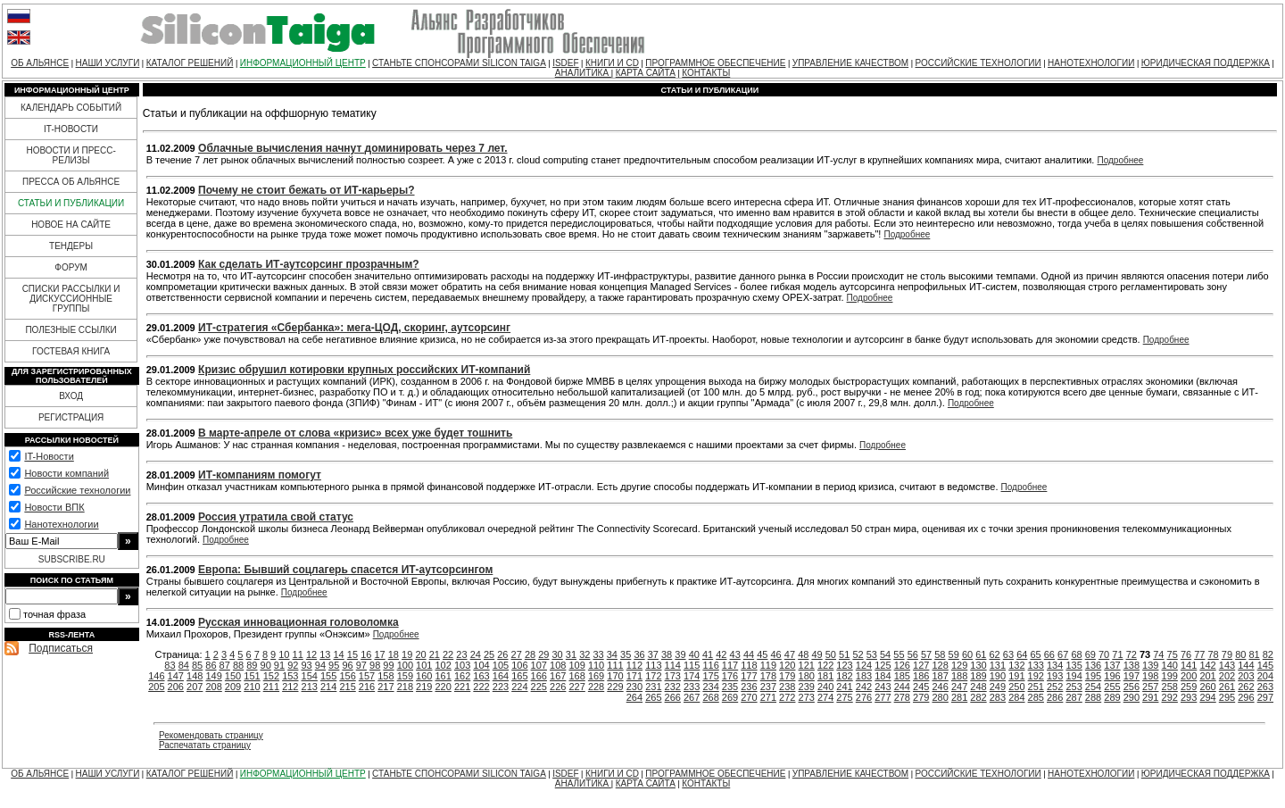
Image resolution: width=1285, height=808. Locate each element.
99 (388, 665)
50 (830, 654)
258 (1170, 686)
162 (462, 676)
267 (692, 697)
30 (557, 654)
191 (1016, 676)
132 (1016, 665)
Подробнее (1120, 160)
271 (768, 697)
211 (271, 686)
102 (443, 665)
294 (1207, 697)
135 (1073, 665)
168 (576, 676)
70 (1103, 654)
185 (902, 676)
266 (673, 697)
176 (730, 676)
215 (347, 686)
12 (311, 654)
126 (902, 665)
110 (596, 665)
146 (156, 676)
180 (807, 676)
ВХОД (71, 396)
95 (333, 665)
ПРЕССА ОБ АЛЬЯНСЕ (71, 182)
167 (558, 676)
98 (374, 665)
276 (864, 697)
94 (320, 665)
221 (462, 686)
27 (516, 654)
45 (762, 654)
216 (367, 686)
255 (1112, 686)
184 (883, 676)
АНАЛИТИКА (583, 73)
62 (995, 654)
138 (1131, 665)
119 (768, 665)
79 (1227, 654)
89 (251, 665)
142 (1207, 665)
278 (902, 697)
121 (807, 665)
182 (844, 676)
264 (634, 697)
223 (501, 686)
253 (1073, 686)
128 (940, 665)
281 (959, 697)
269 (730, 697)
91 (279, 665)
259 (1189, 686)
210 (252, 686)
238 (787, 686)
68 (1076, 654)
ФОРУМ (70, 267)
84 (183, 665)
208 (213, 686)
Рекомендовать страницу (211, 735)
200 (1189, 676)
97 (361, 665)
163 (481, 676)
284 (1016, 697)
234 (710, 686)
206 (176, 686)
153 (290, 676)
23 (461, 654)
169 (596, 676)
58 (939, 654)
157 (367, 676)
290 (1131, 697)
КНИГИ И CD (612, 63)
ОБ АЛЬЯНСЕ (40, 63)
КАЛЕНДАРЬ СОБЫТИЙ (71, 107)
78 (1213, 654)
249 (998, 686)
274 (825, 697)
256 (1131, 686)
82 (1268, 654)
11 (298, 654)
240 (825, 686)
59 (954, 654)
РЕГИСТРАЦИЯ (71, 417)
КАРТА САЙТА (646, 73)
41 (707, 654)
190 (998, 676)
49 (816, 654)
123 (844, 665)
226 (558, 686)
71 (1117, 654)
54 (885, 654)
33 (598, 654)
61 (980, 654)
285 (1036, 697)
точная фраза (54, 614)
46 (776, 654)
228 (596, 686)
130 (978, 665)
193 (1055, 676)
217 (385, 686)
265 (653, 697)
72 (1131, 654)
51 (844, 654)
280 (940, 697)
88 (238, 665)
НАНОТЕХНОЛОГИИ (1091, 63)
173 (673, 676)
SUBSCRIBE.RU (71, 559)
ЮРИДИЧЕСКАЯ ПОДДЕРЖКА (1205, 63)
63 (1008, 654)
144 (1246, 665)
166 (539, 676)
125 (883, 665)
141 (1189, 665)
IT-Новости (48, 456)
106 (519, 665)
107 (539, 665)
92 (292, 665)
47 (789, 654)
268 (710, 697)
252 (1055, 686)
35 (625, 654)
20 (420, 654)
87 (225, 665)
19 (407, 654)
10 (283, 654)
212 (290, 686)
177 (749, 676)
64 (1021, 654)
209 (233, 686)
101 (424, 665)
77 (1199, 654)
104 (481, 665)
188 (959, 676)
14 (339, 654)
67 (1062, 654)
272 (787, 697)
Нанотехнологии (61, 524)
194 (1073, 676)
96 (347, 665)
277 (883, 697)
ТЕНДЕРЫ (71, 246)
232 (673, 686)
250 (1016, 686)
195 (1093, 676)
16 (366, 654)
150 (233, 676)
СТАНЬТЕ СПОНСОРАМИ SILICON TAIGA (459, 63)
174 (692, 676)
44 (748, 654)
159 (405, 676)
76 (1186, 654)
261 (1227, 686)
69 (1090, 654)
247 (959, 686)
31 (571, 654)
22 (448, 654)
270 (749, 697)
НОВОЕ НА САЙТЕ (71, 224)
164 (501, 676)
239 (807, 686)
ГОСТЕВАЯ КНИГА (71, 351)
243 (883, 686)
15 (352, 654)
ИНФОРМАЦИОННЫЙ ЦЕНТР (303, 63)
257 (1150, 686)
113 (653, 665)
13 (324, 654)
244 (902, 686)
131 (998, 665)
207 (195, 686)
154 (310, 676)
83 (169, 665)
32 (584, 654)
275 (844, 697)
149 (213, 676)
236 (749, 686)
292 (1170, 697)
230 (634, 686)
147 (176, 676)
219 (424, 686)
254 (1093, 686)
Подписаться (61, 648)
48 (803, 654)
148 (195, 676)
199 (1170, 676)
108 (558, 665)
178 (768, 676)
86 (210, 665)
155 (328, 676)
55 (898, 654)
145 (1265, 665)
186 (921, 676)
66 (1049, 654)
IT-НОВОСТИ (71, 129)
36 (639, 654)
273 (807, 697)
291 (1150, 697)
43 (735, 654)
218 (405, 686)
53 (871, 654)
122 (825, 665)
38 (666, 654)
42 (721, 654)
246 (940, 686)
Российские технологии (77, 490)
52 (857, 654)
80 (1240, 654)
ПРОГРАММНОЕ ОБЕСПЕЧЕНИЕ (715, 63)
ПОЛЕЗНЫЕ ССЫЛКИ (70, 330)
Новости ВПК (54, 507)
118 (749, 665)
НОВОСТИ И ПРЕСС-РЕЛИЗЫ (70, 155)
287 (1073, 697)
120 (787, 665)
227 (576, 686)
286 (1055, 697)
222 (481, 686)
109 (576, 665)
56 (913, 654)
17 (379, 654)
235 (730, 686)
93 (306, 665)
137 (1112, 665)
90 (266, 665)
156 (347, 676)
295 (1227, 697)
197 (1131, 676)
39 (680, 654)
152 (271, 676)
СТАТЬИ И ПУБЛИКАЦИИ (71, 203)
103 (462, 665)
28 (530, 654)
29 (543, 654)
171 (634, 676)
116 (710, 665)
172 (653, 676)
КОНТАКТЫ (706, 73)
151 (252, 676)
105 (501, 665)
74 (1158, 654)
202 (1227, 676)
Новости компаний (66, 473)
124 (864, 665)
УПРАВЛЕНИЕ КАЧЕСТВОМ (850, 63)
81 (1253, 654)
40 (694, 654)
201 (1207, 676)
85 (197, 665)
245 (921, 686)
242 (864, 686)
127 (921, 665)
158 (385, 676)
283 (998, 697)
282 (978, 697)
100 (405, 665)
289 (1112, 697)
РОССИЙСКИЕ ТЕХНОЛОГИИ (978, 63)
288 (1093, 697)
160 (424, 676)
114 (673, 665)
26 (502, 654)
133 (1036, 665)
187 (940, 676)
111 (615, 665)
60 (967, 654)
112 (634, 665)
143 (1227, 665)
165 (519, 676)
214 (328, 686)
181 (825, 676)
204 (1265, 676)
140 (1170, 665)
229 (615, 686)
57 (926, 654)
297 (1265, 697)
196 (1112, 676)
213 (310, 686)
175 (710, 676)
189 (978, 676)
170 (615, 676)
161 (443, 676)
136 (1093, 665)
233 (692, 686)
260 (1207, 686)
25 (489, 654)
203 (1246, 676)
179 (787, 676)
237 (768, 686)
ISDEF (565, 63)
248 (978, 686)
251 (1036, 686)
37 (653, 654)
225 (539, 686)
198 (1150, 676)
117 (730, 665)
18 (393, 654)
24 (475, 654)
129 (959, 665)
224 (519, 686)
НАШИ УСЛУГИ (108, 63)
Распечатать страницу (205, 745)
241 (844, 686)
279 (921, 697)
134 (1055, 665)
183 (864, 676)
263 (1265, 686)
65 (1035, 654)
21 (434, 654)
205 (156, 686)
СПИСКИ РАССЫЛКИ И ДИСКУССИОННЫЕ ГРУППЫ (71, 298)
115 (692, 665)
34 (612, 654)
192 (1036, 676)
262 (1246, 686)
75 (1172, 654)
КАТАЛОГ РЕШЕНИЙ (190, 63)
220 (443, 686)
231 (653, 686)
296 (1246, 697)
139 (1150, 665)
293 (1189, 697)
